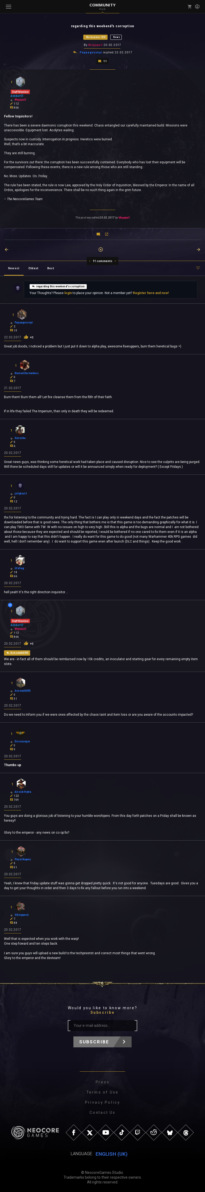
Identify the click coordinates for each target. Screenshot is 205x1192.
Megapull (95, 44)
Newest (13, 268)
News (116, 37)
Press (103, 1081)
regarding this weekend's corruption (58, 286)
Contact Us (102, 1112)
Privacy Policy (102, 1102)
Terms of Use (102, 1092)
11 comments (103, 260)
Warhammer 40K (96, 37)
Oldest (33, 268)
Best (50, 268)
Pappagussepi (91, 52)
